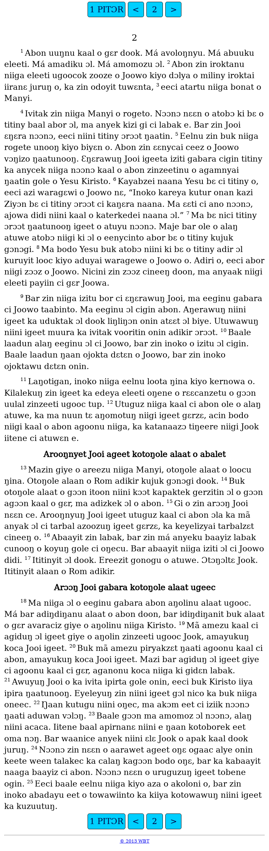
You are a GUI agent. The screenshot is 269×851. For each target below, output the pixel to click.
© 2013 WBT (135, 841)
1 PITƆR (106, 9)
